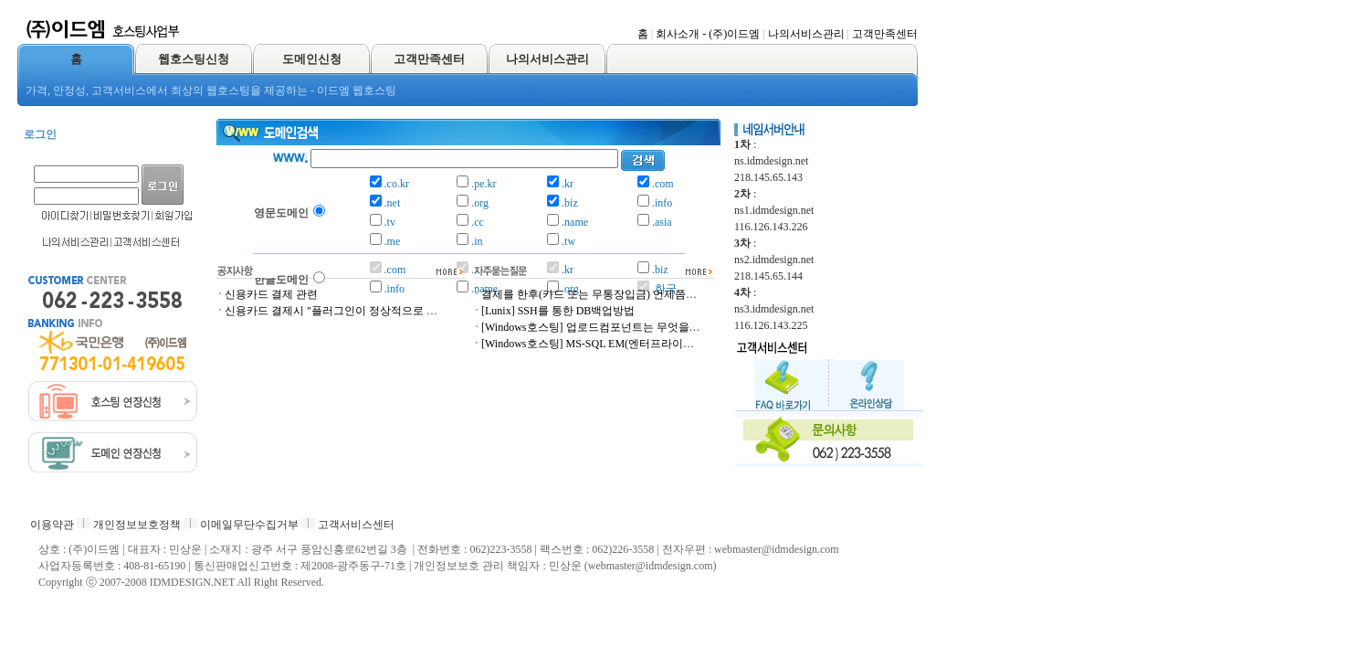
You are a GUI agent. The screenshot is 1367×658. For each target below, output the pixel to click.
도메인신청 (312, 59)
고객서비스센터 (356, 524)
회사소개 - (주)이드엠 (708, 33)
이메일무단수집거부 (249, 524)
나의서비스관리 (806, 33)
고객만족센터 (885, 33)
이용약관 (52, 524)
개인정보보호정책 (137, 524)
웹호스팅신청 (193, 59)
